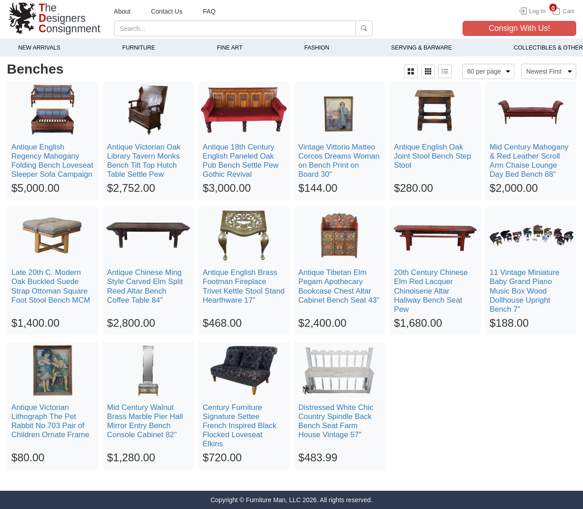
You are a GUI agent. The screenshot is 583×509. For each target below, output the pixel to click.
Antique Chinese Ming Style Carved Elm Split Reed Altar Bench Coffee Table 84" (145, 286)
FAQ (209, 11)
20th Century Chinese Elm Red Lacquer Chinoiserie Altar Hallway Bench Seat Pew (431, 291)
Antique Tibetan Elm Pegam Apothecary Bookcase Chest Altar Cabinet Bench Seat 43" (339, 286)
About (122, 11)
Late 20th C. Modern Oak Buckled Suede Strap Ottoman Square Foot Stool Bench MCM (50, 286)
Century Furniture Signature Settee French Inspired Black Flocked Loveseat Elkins (239, 426)
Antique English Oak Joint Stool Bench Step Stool (432, 156)
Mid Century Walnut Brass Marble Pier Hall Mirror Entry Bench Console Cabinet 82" (145, 421)
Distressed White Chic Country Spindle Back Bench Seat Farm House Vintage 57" (336, 421)
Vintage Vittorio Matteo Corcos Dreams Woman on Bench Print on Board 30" (339, 161)
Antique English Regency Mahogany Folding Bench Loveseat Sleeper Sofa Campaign (52, 161)
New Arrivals (39, 48)
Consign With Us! (519, 28)
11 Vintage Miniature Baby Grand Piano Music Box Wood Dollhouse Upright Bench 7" (525, 291)
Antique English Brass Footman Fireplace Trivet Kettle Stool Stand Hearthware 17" (243, 286)
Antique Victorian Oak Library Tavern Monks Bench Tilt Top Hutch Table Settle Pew (144, 161)
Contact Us (166, 11)
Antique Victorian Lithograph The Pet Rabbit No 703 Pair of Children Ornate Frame (50, 421)
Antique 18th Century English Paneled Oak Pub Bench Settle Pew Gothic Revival (241, 161)
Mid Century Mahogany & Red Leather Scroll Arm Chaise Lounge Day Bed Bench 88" (529, 161)
